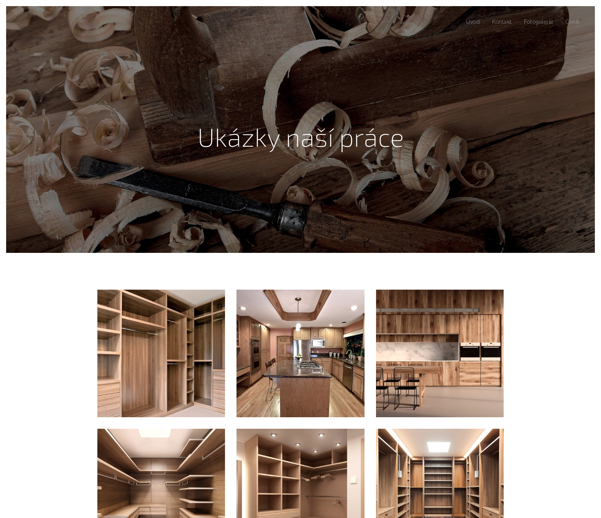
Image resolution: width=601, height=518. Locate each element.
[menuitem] (468, 21)
